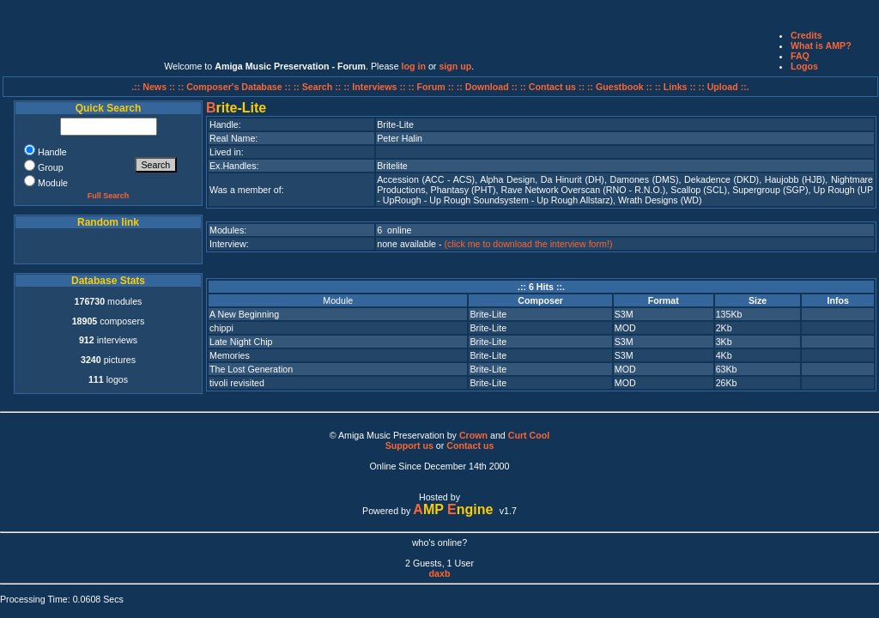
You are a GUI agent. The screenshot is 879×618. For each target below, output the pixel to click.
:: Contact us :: (552, 87)
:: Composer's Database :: (236, 87)
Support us (409, 445)
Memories (229, 355)
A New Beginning (244, 314)
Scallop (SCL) (698, 190)
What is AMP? (821, 45)
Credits (806, 35)
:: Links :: (675, 87)
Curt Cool (529, 435)
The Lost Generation (251, 369)
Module (338, 300)
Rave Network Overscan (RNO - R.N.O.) (583, 190)
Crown (473, 435)
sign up (455, 66)
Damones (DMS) (643, 179)
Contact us (470, 445)
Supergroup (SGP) (770, 190)
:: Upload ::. (724, 87)
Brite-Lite (488, 314)
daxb (440, 573)
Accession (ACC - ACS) (426, 179)
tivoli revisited (236, 383)
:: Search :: (319, 87)
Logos (804, 66)
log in (414, 66)
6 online (394, 230)
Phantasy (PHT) (463, 190)
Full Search (109, 195)
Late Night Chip (240, 341)
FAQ (800, 56)
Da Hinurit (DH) (572, 179)
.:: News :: (154, 87)
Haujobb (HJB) (795, 179)
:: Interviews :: (375, 87)
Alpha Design (507, 179)
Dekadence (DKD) (721, 179)
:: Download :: (488, 87)
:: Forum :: (433, 87)
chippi (221, 328)
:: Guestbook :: (619, 87)
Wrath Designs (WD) (660, 200)
